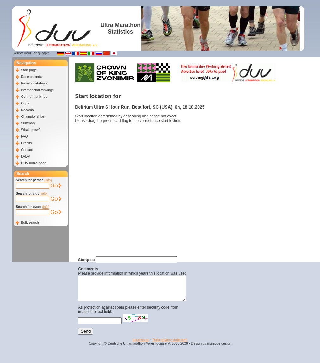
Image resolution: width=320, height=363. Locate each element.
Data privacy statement (170, 344)
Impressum (141, 344)
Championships (32, 116)
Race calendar (32, 76)
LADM (25, 156)
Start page (29, 70)
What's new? (30, 130)
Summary (28, 123)
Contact (27, 150)
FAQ (24, 136)
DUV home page (33, 163)
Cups (25, 103)
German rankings (34, 96)
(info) (48, 180)
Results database (34, 83)
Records (27, 110)
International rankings (37, 90)
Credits (26, 143)
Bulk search (30, 222)
